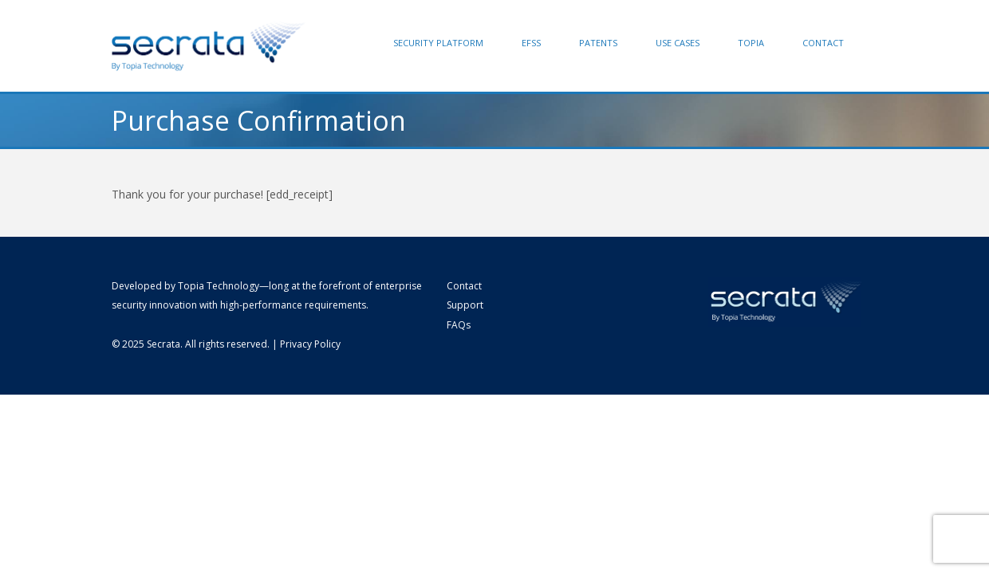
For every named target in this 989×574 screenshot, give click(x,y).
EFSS (531, 43)
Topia (751, 43)
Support (465, 305)
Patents (598, 43)
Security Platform (438, 43)
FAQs (459, 325)
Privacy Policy (310, 344)
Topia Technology (218, 286)
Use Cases (677, 43)
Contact (823, 43)
